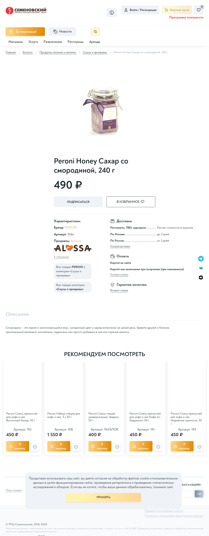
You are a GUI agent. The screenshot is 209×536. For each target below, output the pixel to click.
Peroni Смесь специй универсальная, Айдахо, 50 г (103, 417)
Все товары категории (70, 287)
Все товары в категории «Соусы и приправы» (70, 271)
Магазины (15, 42)
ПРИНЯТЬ (103, 497)
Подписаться (78, 202)
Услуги (33, 42)
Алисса (76, 241)
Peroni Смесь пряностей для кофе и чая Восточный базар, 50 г (21, 417)
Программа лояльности (186, 17)
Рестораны (76, 42)
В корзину (17, 446)
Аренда (94, 42)
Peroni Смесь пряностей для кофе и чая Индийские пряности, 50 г (186, 419)
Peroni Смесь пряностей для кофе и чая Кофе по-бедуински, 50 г (145, 417)
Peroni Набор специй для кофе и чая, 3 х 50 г (63, 415)
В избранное (133, 202)
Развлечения (53, 42)
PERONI (71, 227)
